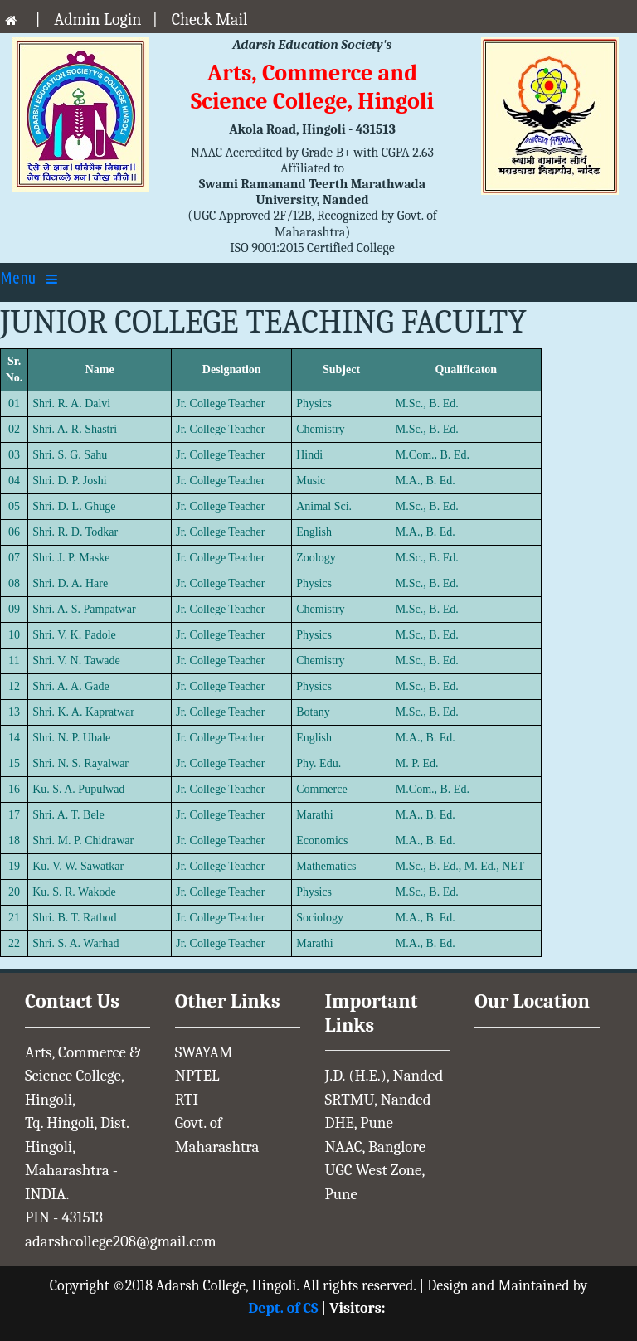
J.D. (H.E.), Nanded (384, 1075)
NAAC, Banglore (375, 1147)
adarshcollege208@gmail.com (120, 1241)
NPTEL (197, 1075)
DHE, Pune (359, 1123)
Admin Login (97, 19)
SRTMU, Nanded (378, 1100)
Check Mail (210, 19)
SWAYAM (204, 1052)
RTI (186, 1100)
